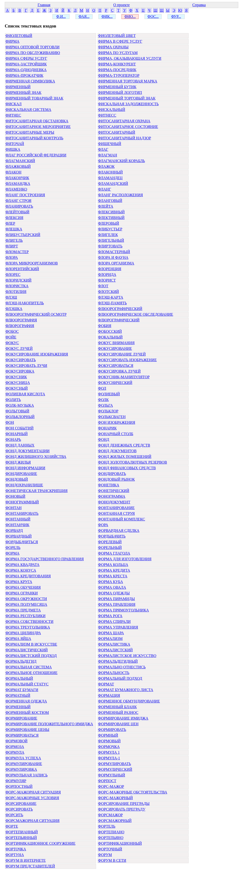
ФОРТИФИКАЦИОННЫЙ (120, 843)
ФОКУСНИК (16, 377)
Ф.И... (61, 16)
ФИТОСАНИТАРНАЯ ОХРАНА (124, 121)
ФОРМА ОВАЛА (112, 587)
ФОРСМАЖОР (110, 815)
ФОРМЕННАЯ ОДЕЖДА (26, 701)
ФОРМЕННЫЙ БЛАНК (117, 707)
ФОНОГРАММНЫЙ (22, 502)
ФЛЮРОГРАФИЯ (19, 326)
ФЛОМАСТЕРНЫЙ (114, 252)
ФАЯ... (84, 16)
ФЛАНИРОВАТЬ (19, 206)
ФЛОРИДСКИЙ (18, 280)
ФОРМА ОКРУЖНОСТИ (26, 599)
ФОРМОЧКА (109, 747)
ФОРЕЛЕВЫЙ (110, 542)
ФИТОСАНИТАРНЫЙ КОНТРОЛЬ (34, 138)
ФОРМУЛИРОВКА (21, 769)
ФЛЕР (10, 223)
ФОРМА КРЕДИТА (114, 570)
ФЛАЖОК (106, 166)
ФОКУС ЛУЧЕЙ (19, 349)
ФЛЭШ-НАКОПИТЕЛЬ (24, 303)
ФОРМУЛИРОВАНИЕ (23, 764)
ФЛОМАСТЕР (17, 252)
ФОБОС (12, 331)
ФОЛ (102, 388)
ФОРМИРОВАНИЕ (21, 718)
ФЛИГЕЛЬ (14, 240)
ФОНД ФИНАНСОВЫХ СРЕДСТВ (127, 468)
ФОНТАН (13, 508)
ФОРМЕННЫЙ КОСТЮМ (27, 713)
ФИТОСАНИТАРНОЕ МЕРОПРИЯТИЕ (38, 127)
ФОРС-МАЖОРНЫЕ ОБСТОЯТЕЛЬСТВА (132, 792)
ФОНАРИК (107, 428)
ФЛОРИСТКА (16, 286)
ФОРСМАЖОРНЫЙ (114, 821)
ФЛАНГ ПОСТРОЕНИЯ (25, 195)
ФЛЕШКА (13, 229)
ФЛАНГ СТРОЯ (18, 201)
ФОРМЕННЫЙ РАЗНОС (118, 713)
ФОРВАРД (14, 531)
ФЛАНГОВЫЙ (110, 201)
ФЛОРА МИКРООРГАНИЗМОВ (31, 263)
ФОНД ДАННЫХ (19, 445)
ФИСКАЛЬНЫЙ (111, 110)
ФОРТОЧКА (15, 849)
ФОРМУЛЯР (15, 781)
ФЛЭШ (11, 297)
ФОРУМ (105, 855)
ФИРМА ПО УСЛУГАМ (118, 53)
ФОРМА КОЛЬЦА (113, 565)
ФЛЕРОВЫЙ (108, 223)
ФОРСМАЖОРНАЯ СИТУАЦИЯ (32, 821)
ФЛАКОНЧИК (17, 178)
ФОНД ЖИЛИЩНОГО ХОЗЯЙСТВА (35, 457)
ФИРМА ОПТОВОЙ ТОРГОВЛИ (32, 47)
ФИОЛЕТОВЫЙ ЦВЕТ (117, 36)
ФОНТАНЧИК (17, 525)
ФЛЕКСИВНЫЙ (111, 212)
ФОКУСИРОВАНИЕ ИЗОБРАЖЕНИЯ (36, 354)
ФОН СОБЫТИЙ (19, 428)
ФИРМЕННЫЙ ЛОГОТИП (120, 93)
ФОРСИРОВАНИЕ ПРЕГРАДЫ (124, 804)
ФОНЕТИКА (108, 485)
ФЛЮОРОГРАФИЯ (21, 320)
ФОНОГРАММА (111, 496)
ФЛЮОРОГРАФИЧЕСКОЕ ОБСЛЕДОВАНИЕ (135, 314)
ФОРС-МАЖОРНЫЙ (115, 798)
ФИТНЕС (13, 115)
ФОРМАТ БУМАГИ (21, 690)
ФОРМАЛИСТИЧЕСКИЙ (26, 650)
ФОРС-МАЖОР (111, 786)
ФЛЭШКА (13, 309)
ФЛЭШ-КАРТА (110, 297)
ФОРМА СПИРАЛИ (114, 622)
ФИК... (107, 16)
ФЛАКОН (13, 172)
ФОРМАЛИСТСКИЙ (115, 650)
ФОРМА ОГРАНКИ (21, 593)
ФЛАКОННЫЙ (110, 172)
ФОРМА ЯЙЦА (18, 639)
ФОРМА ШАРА (111, 633)
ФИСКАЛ (13, 104)
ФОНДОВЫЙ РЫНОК (116, 479)
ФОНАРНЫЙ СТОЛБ (115, 434)
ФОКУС (12, 343)
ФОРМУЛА (14, 752)
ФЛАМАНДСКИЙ (113, 184)
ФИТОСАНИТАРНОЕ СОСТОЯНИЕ (128, 127)
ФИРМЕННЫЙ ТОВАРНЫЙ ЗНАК (34, 98)
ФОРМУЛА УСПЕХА (23, 758)
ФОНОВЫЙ (15, 496)
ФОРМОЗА (14, 747)
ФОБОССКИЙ (110, 331)
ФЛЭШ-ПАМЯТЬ (112, 303)
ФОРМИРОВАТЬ (112, 730)
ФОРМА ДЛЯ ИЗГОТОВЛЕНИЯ (124, 559)
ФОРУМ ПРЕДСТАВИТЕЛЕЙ (30, 866)
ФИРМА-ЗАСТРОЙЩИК (26, 64)
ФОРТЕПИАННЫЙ (21, 832)
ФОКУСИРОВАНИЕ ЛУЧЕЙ (122, 354)
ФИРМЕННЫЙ (18, 87)
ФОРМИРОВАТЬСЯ (21, 735)
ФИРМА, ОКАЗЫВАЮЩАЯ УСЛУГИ (129, 58)
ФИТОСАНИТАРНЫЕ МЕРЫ (29, 132)
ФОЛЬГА (105, 405)
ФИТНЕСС (107, 115)
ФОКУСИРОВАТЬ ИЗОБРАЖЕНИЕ (127, 360)
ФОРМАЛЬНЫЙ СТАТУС (27, 684)
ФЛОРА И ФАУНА (113, 257)
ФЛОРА (11, 257)
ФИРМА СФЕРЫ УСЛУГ (26, 58)
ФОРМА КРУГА (18, 582)
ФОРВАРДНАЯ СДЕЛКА (118, 531)
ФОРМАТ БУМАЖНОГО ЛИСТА (125, 690)
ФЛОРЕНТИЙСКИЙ (22, 269)
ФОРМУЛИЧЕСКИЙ (115, 769)
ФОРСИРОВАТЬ (19, 809)
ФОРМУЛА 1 (109, 752)
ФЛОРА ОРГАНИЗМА (116, 263)
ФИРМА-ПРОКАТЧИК (24, 75)
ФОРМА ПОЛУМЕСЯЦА (26, 604)
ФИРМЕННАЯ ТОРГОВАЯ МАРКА (127, 81)
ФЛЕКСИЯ (14, 218)
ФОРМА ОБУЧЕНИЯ (23, 587)
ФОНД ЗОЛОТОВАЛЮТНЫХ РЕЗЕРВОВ (132, 462)
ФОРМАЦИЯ (109, 695)
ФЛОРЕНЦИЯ (109, 269)
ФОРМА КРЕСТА (112, 576)
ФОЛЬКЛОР (108, 411)
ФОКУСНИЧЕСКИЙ (115, 383)
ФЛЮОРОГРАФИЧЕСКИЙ (120, 309)
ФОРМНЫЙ (108, 735)
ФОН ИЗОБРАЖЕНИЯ (116, 422)
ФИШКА (12, 149)
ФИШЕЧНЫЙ (109, 144)
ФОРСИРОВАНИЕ (20, 804)
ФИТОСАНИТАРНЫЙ (116, 132)
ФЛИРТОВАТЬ (110, 246)
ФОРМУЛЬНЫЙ (111, 775)
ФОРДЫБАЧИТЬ (112, 536)
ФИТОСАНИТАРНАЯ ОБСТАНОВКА (36, 121)
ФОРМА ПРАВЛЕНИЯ (117, 604)
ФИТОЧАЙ (14, 144)
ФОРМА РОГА (110, 616)
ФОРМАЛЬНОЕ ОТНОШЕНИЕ (31, 673)
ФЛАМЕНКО (16, 189)
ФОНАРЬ (13, 440)
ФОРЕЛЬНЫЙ (110, 548)
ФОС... (153, 16)
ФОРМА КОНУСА (20, 570)
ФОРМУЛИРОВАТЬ (114, 764)
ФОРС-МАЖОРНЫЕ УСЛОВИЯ (32, 798)
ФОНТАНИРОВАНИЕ (116, 508)
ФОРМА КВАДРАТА (22, 565)
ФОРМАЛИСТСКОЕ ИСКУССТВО (127, 656)
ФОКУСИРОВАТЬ (20, 360)
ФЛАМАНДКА (17, 184)
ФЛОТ (103, 286)
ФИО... (130, 16)
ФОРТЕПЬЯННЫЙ (21, 838)
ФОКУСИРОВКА (19, 371)
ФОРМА (12, 553)
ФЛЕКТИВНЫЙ (111, 218)
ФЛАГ (103, 149)
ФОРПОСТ (107, 781)
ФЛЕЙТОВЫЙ (17, 212)
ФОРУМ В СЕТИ (112, 860)
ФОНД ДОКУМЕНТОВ (117, 451)
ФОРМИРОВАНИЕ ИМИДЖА (123, 718)
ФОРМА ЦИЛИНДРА (23, 633)
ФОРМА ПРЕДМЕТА (23, 610)
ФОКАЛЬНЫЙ (110, 337)
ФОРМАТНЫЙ (17, 695)
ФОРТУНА (14, 855)
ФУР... (176, 16)
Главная (43, 5)
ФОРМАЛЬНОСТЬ (113, 673)
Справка (199, 5)
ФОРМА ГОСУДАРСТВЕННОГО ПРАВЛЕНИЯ (44, 559)
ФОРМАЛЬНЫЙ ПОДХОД (120, 678)
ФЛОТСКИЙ (108, 292)
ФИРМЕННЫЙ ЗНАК (23, 93)
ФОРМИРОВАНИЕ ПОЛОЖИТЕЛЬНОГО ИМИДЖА (49, 724)
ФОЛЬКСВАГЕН (112, 417)
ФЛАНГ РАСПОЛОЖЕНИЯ (120, 195)
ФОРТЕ (11, 826)
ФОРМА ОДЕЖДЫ (114, 593)
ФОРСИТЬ (14, 815)
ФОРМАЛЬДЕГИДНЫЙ (118, 661)
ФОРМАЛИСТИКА (114, 644)
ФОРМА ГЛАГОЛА (114, 553)
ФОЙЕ (10, 337)
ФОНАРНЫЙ (16, 434)
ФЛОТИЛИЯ (15, 292)
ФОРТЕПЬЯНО (110, 838)
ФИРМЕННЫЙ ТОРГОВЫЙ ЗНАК (126, 98)
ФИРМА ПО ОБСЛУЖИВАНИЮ (32, 53)
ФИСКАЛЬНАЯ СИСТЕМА (28, 110)
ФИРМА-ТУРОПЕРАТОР (118, 75)
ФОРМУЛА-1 (109, 758)
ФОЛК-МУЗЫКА (19, 405)
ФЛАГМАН (107, 155)
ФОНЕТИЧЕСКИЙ (113, 491)
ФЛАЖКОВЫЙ (18, 166)
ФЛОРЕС (12, 275)
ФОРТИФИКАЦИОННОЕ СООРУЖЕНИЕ (40, 843)
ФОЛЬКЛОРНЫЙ (20, 417)
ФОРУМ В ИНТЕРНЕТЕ (25, 860)
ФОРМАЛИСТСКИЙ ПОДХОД (31, 656)
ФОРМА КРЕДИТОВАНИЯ (28, 576)
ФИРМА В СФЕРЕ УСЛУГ (120, 41)
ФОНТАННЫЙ (17, 519)
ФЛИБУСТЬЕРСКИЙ (22, 235)
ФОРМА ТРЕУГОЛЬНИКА (27, 627)
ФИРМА (12, 41)
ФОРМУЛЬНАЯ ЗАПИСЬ (26, 775)
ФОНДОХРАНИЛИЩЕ (24, 485)
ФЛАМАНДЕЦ (110, 178)
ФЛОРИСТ (107, 280)
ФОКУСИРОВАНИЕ (115, 349)
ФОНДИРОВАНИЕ (21, 474)
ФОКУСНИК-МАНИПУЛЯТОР (124, 377)
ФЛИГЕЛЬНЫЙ (111, 240)
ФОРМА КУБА (110, 582)
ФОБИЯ (104, 326)
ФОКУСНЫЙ (16, 388)
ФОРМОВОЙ (16, 741)
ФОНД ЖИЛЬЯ (18, 462)
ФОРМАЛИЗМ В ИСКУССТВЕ (31, 644)
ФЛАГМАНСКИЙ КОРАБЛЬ (121, 161)
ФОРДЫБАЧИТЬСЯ (21, 542)
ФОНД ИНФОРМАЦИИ (25, 468)
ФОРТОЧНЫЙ (110, 849)
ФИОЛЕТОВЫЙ (18, 36)
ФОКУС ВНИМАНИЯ (116, 343)
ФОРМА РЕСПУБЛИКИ (25, 616)
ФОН (9, 422)
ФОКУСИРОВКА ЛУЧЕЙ (119, 371)
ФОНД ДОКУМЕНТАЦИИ (27, 451)
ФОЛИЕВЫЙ (109, 394)
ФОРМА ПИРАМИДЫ (116, 599)
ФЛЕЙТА (105, 206)
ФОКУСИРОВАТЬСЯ (115, 366)
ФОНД (103, 440)
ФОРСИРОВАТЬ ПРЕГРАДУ (121, 809)
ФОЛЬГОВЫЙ (17, 411)
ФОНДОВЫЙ (16, 479)
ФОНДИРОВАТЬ (112, 474)
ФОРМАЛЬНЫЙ (19, 678)
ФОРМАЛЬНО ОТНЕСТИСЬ (122, 667)
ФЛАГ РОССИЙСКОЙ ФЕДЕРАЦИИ (35, 155)
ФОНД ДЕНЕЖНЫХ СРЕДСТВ (124, 445)
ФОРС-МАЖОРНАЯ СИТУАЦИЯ (33, 792)
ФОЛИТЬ (13, 400)
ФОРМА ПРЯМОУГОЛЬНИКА (123, 610)
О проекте (121, 5)
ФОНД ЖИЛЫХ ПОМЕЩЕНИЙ (124, 457)
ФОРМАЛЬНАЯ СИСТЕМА (28, 667)
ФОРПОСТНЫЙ (19, 786)
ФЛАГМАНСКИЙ (20, 161)
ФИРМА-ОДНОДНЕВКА (26, 70)
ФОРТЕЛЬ (106, 826)
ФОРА (103, 525)
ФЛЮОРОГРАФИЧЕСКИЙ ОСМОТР (35, 314)
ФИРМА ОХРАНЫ (113, 47)
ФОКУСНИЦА (17, 383)
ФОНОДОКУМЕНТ (114, 502)
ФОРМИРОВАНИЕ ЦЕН (118, 724)
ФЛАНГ (104, 189)
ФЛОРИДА (107, 275)
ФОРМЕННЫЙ (18, 707)
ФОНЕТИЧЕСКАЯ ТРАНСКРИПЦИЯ (36, 491)
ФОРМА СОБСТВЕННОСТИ (29, 622)
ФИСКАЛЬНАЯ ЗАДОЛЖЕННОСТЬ (128, 104)
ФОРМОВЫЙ (109, 741)
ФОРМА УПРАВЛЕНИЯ (118, 627)
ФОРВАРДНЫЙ (18, 536)
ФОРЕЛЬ (12, 548)
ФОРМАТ (106, 684)
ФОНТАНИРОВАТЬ (21, 513)
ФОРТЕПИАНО (111, 832)
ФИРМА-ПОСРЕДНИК (117, 70)
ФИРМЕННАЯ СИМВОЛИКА (30, 81)
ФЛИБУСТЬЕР (110, 229)
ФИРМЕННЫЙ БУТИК (117, 87)
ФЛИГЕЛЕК (108, 235)
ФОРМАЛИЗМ (110, 639)
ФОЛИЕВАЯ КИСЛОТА (25, 394)
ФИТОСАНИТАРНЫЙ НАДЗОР (124, 138)
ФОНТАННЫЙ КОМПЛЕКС (121, 519)
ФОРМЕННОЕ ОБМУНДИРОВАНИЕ (129, 701)
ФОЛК (103, 400)
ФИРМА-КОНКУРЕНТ (117, 64)
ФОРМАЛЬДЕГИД (20, 661)
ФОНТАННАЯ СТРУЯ (116, 513)
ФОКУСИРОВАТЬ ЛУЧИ (26, 366)
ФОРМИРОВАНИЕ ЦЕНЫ (27, 730)
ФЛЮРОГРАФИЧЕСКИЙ (119, 320)
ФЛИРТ (11, 246)
